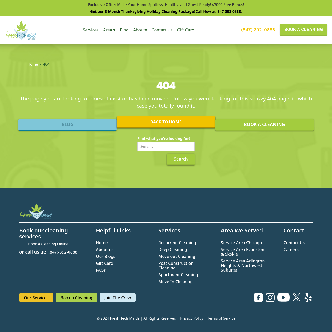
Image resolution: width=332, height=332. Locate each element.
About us (104, 249)
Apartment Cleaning (178, 274)
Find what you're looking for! (163, 138)
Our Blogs (105, 256)
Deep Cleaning (172, 249)
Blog (124, 30)
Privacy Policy (191, 318)
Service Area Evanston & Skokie (242, 252)
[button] (91, 29)
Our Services (36, 297)
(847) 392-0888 (258, 30)
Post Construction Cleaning (176, 265)
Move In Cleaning (175, 281)
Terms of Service (221, 318)
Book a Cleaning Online (48, 243)
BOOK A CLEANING (303, 29)
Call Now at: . (166, 11)
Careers (291, 249)
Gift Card (185, 30)
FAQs (101, 270)
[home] (25, 29)
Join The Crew (117, 297)
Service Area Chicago (241, 242)
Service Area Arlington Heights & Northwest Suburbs (243, 265)
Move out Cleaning (176, 256)
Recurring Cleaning (177, 242)
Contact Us (162, 30)
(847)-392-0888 (63, 252)
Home (33, 64)
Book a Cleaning (76, 297)
